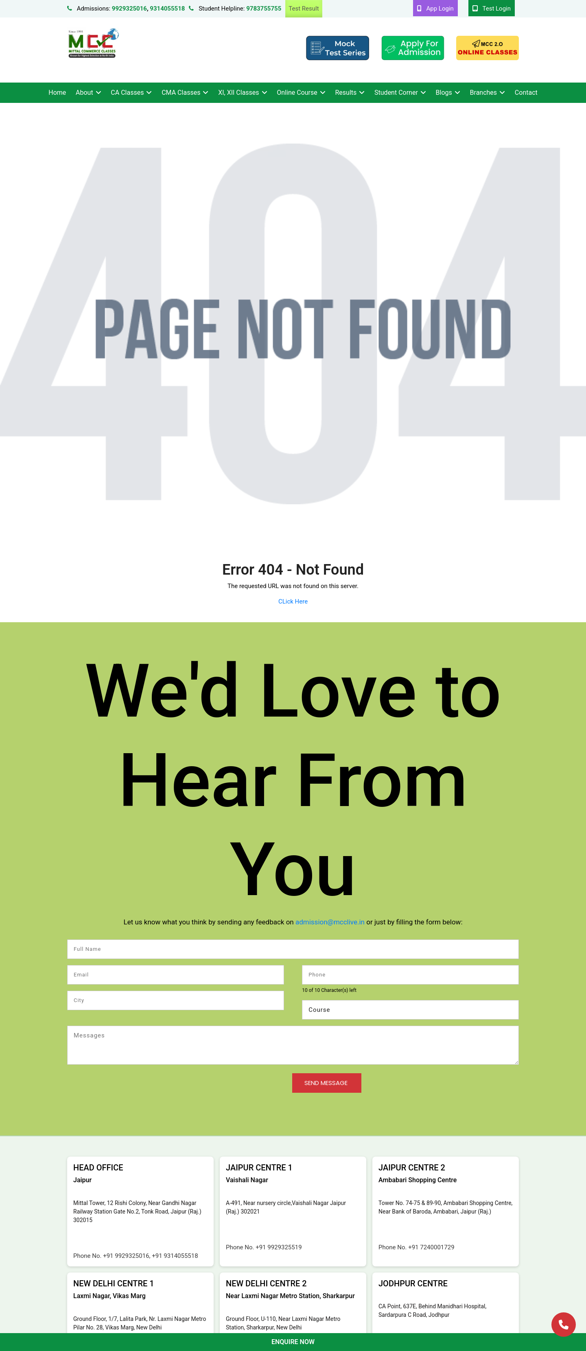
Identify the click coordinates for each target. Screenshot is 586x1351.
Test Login (491, 8)
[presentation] (129, 1089)
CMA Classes (181, 92)
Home (57, 92)
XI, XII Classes (238, 92)
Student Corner (396, 92)
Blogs (444, 92)
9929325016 (129, 8)
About (84, 92)
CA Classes (127, 92)
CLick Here (293, 601)
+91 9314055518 (175, 1255)
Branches (483, 92)
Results (346, 92)
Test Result (304, 8)
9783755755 (263, 8)
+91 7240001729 (431, 1247)
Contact (526, 92)
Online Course (297, 92)
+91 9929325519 (279, 1247)
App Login (435, 8)
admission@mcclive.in (330, 922)
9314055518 (167, 8)
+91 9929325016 (126, 1255)
